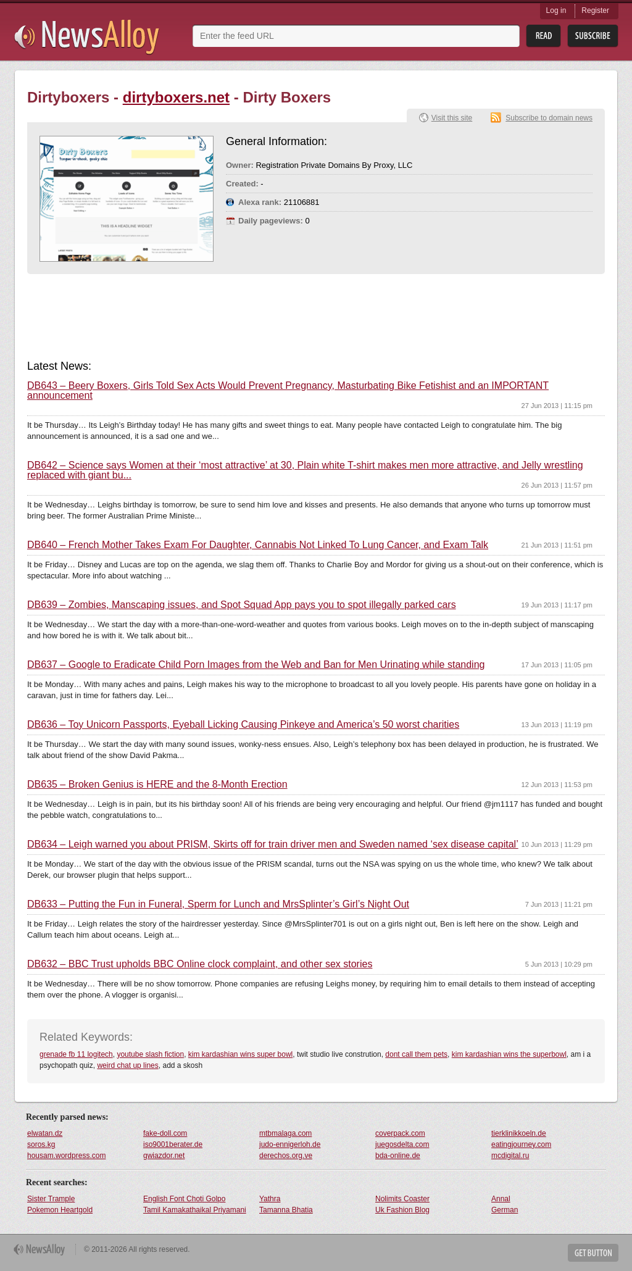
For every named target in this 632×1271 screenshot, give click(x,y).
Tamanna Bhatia (286, 1210)
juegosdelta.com (402, 1144)
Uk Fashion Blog (402, 1210)
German (504, 1210)
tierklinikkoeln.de (518, 1133)
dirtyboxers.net (176, 97)
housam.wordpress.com (66, 1155)
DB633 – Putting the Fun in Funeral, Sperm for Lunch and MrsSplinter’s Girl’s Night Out (218, 904)
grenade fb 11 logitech (76, 1054)
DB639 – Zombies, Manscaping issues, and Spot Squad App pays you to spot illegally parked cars (241, 605)
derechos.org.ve (285, 1155)
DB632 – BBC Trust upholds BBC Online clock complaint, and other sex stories (199, 964)
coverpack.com (400, 1133)
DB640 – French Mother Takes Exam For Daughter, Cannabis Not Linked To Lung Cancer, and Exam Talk (257, 545)
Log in (556, 10)
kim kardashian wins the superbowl (509, 1054)
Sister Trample (51, 1198)
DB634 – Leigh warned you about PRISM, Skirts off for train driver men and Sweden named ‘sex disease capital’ (272, 844)
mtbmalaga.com (285, 1133)
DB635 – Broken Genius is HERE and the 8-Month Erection (157, 785)
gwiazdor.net (164, 1155)
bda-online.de (397, 1155)
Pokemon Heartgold (60, 1210)
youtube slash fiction (150, 1054)
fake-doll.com (165, 1133)
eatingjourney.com (521, 1144)
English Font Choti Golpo (184, 1198)
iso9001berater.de (172, 1144)
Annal (500, 1198)
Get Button (593, 1253)
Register (595, 10)
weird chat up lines (127, 1065)
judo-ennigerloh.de (289, 1144)
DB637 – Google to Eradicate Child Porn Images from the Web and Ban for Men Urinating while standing (255, 665)
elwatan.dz (44, 1133)
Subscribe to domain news (548, 118)
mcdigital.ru (510, 1155)
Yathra (269, 1198)
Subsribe (592, 36)
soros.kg (41, 1144)
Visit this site (451, 118)
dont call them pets (416, 1054)
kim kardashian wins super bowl (240, 1054)
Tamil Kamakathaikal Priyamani (194, 1210)
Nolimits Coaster (402, 1198)
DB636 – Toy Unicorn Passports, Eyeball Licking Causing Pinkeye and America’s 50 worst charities (243, 725)
